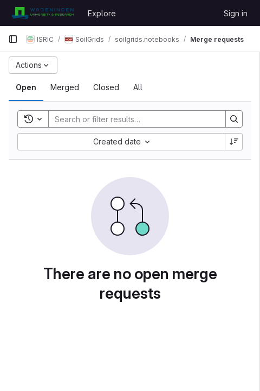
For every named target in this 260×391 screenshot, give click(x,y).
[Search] (132, 118)
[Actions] (33, 65)
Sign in (236, 13)
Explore (102, 13)
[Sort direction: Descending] (234, 141)
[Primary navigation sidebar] (13, 39)
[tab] (26, 87)
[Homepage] (42, 13)
